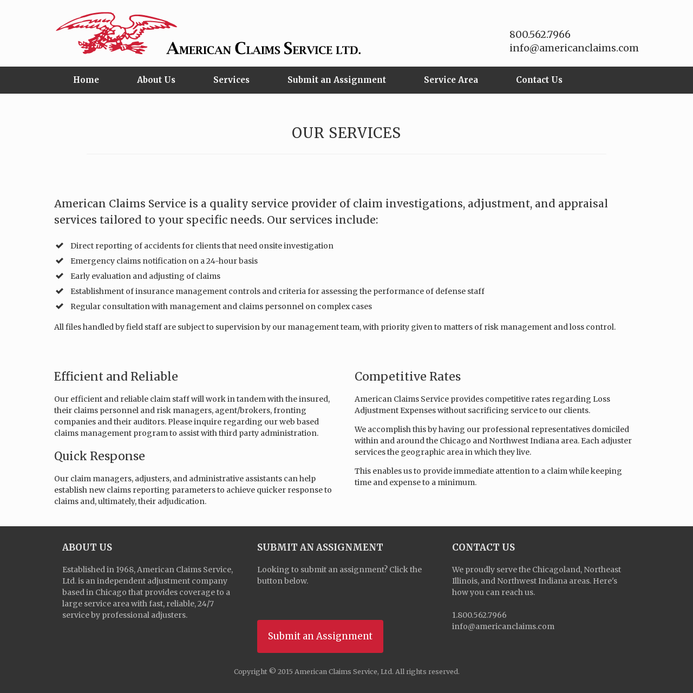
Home (86, 80)
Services (231, 80)
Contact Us (539, 80)
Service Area (451, 80)
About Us (156, 80)
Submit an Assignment (336, 80)
